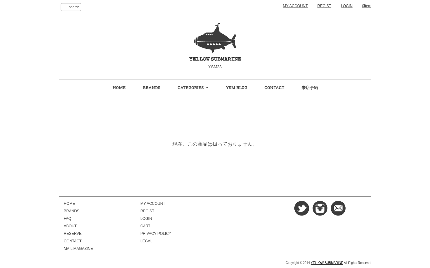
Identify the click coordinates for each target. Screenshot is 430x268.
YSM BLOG (236, 87)
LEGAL (146, 241)
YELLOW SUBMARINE (327, 263)
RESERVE (73, 233)
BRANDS (151, 87)
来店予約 (310, 87)
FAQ (67, 218)
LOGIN (346, 6)
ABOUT (70, 226)
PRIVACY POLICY (155, 233)
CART (145, 226)
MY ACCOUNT (295, 6)
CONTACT (274, 87)
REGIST (325, 6)
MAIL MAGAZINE (78, 248)
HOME (119, 87)
